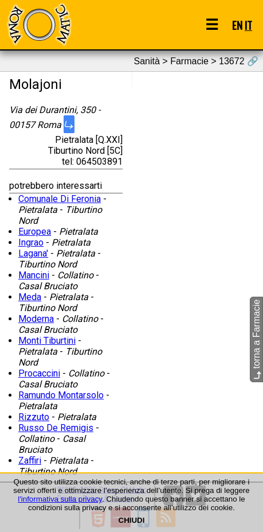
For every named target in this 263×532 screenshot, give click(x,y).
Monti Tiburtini (47, 340)
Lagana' (33, 253)
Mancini (33, 275)
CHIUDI (132, 520)
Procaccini (39, 373)
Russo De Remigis (55, 427)
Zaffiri (29, 460)
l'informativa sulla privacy (60, 499)
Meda (29, 297)
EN (237, 25)
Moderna (36, 318)
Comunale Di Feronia (59, 198)
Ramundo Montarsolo (61, 395)
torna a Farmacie (256, 339)
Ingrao (31, 242)
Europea (34, 231)
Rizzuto (33, 416)
